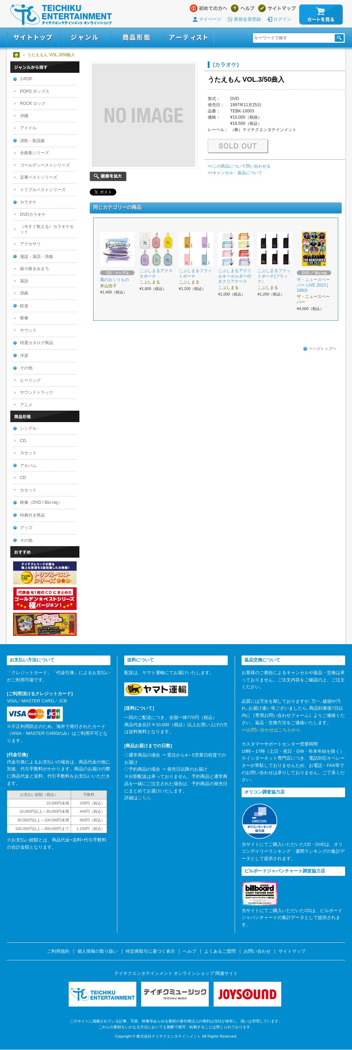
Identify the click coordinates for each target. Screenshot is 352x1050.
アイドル (28, 128)
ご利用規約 (58, 951)
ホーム (16, 55)
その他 (26, 368)
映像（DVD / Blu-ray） (41, 502)
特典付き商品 (32, 515)
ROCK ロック (33, 103)
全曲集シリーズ (34, 152)
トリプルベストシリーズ (43, 189)
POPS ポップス (34, 91)
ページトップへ (319, 349)
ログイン (282, 19)
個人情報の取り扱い (97, 951)
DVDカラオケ (33, 214)
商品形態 (137, 37)
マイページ (210, 19)
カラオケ (28, 202)
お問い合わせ (257, 951)
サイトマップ (277, 8)
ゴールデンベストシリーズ (45, 165)
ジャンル (85, 37)
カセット (28, 452)
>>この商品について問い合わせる (239, 166)
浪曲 (24, 293)
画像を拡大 (108, 176)
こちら (144, 797)
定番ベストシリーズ (38, 177)
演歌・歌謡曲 (32, 140)
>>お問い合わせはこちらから (271, 729)
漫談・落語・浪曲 (36, 256)
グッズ (26, 527)
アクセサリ (30, 243)
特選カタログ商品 (36, 342)
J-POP (26, 79)
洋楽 (24, 355)
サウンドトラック (36, 392)
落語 (24, 281)
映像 (24, 318)
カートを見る (321, 14)
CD (23, 440)
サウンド (28, 330)
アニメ (26, 404)
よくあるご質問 (220, 951)
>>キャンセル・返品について (235, 172)
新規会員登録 (247, 19)
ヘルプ (243, 8)
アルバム (28, 465)
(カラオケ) (226, 64)
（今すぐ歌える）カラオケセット (47, 229)
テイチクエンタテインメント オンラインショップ (61, 14)
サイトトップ (33, 37)
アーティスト (188, 37)
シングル (28, 428)
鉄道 (24, 305)
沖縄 (24, 115)
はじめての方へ (208, 8)
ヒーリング (30, 380)
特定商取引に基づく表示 (150, 951)
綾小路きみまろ (34, 268)
